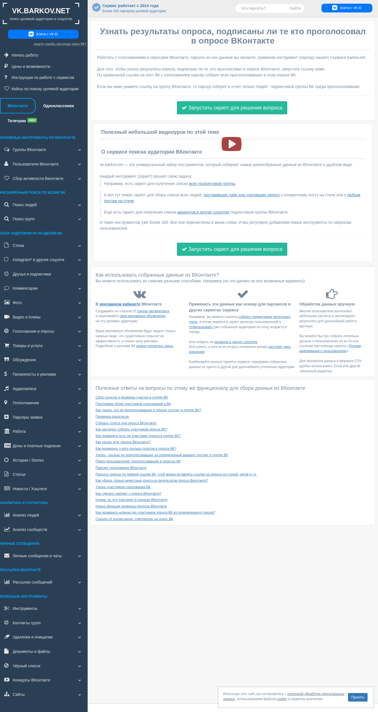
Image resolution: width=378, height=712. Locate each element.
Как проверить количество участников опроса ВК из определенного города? (155, 513)
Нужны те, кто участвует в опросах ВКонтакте (131, 500)
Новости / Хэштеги (43, 488)
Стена (43, 245)
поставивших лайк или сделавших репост (242, 195)
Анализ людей (43, 514)
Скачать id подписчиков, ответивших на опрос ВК (134, 519)
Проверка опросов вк (112, 417)
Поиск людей (43, 204)
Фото (43, 302)
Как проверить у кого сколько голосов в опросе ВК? (136, 449)
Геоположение (43, 402)
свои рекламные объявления (142, 316)
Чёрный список (43, 665)
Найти (295, 8)
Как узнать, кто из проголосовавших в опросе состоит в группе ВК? (148, 410)
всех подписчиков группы (212, 183)
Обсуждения (43, 359)
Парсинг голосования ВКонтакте (121, 468)
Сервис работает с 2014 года (125, 8)
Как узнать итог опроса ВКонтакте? (123, 442)
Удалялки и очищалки (43, 636)
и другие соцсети (43, 259)
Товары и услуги (43, 345)
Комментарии (43, 288)
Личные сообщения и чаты (43, 555)
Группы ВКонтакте (43, 149)
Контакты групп (43, 622)
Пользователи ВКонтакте (43, 163)
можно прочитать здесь (155, 346)
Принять (357, 697)
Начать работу (21, 54)
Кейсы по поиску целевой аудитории (41, 88)
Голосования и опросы (43, 331)
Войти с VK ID (43, 33)
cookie (282, 699)
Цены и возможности (27, 66)
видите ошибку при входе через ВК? (60, 44)
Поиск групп (43, 218)
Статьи (43, 474)
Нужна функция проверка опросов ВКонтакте (131, 506)
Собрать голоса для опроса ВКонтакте (126, 423)
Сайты (43, 694)
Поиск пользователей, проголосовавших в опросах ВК (138, 461)
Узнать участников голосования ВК (123, 487)
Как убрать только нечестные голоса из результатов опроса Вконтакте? (152, 481)
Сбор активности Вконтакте (43, 178)
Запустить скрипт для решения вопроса (232, 108)
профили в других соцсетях (236, 342)
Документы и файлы (43, 651)
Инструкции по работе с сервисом (39, 77)
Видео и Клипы (43, 316)
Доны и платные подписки (43, 445)
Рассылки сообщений (43, 581)
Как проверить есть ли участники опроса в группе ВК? (138, 436)
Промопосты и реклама (43, 374)
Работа (43, 431)
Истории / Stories (43, 460)
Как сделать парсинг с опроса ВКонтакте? (128, 494)
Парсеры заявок (43, 417)
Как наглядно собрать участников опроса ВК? (131, 429)
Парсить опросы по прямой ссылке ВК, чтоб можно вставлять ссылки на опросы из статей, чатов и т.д (176, 474)
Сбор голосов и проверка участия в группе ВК (132, 397)
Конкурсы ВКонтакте (43, 679)
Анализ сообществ (43, 529)
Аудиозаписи (43, 388)
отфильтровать (201, 327)
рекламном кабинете (120, 304)
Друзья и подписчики (43, 273)
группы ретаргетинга (153, 311)
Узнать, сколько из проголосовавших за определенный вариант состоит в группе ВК (162, 455)
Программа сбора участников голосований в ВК (133, 404)
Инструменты (43, 608)
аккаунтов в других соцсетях (203, 212)
